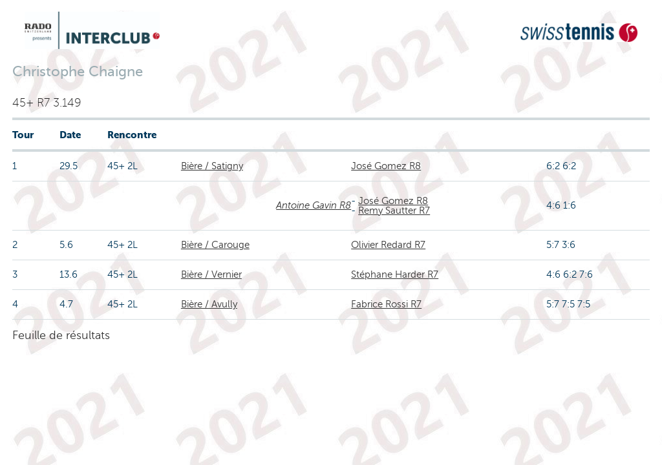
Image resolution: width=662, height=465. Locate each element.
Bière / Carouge (215, 245)
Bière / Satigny (212, 166)
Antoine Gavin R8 (313, 205)
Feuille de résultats (61, 335)
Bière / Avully (209, 304)
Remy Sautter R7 (394, 210)
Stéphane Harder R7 (394, 274)
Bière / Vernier (211, 274)
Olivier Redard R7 (388, 245)
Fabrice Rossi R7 (386, 304)
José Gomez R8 (386, 166)
